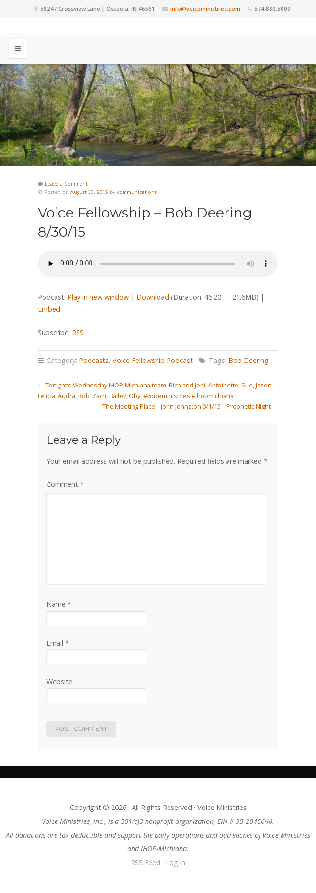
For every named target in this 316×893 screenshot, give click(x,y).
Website (59, 681)
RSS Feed (145, 862)
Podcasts (94, 360)
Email (57, 643)
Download (152, 297)
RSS (78, 332)
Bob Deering (248, 360)
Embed (49, 309)
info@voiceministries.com (205, 8)
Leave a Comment (66, 184)
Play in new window (98, 297)
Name (58, 604)
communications (137, 192)
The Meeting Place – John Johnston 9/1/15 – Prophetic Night (186, 406)
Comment (65, 484)
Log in (175, 862)
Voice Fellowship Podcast (153, 360)
